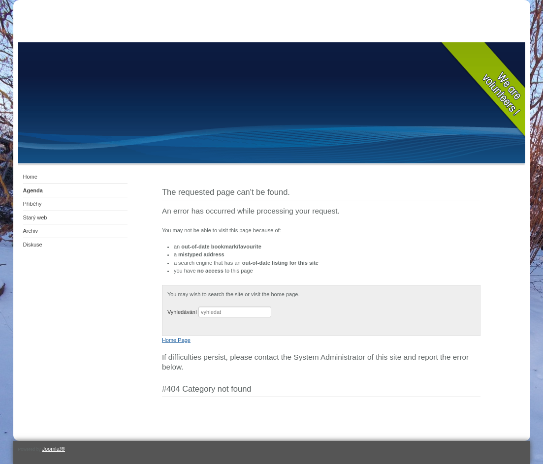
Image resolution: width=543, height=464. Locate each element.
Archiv (30, 231)
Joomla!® (53, 449)
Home (30, 177)
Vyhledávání (182, 312)
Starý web (35, 217)
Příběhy (32, 204)
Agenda (33, 190)
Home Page (176, 340)
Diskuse (32, 244)
